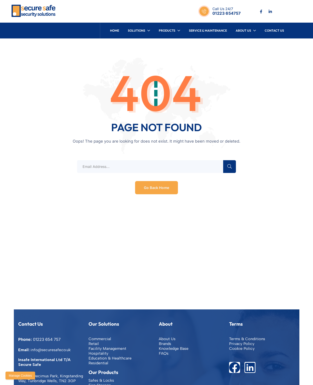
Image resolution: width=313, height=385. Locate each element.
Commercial (100, 338)
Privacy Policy (241, 343)
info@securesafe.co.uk (51, 349)
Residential (98, 363)
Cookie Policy (242, 348)
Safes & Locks (101, 380)
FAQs (163, 353)
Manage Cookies (20, 375)
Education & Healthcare (110, 358)
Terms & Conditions (247, 338)
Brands (165, 343)
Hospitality (98, 353)
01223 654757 (226, 13)
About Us (167, 338)
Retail (94, 343)
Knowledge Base (173, 348)
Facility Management (107, 348)
